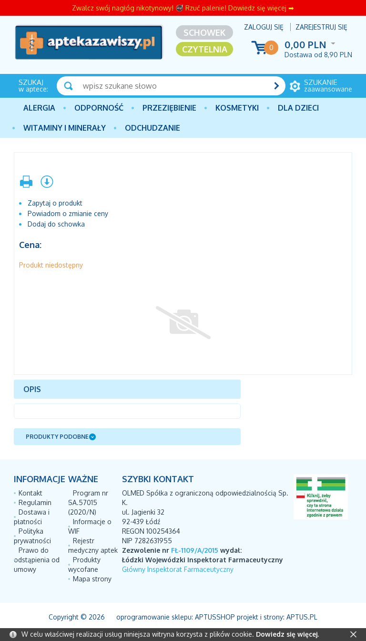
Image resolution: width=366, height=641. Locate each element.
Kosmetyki (237, 108)
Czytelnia (204, 49)
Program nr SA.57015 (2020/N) (88, 502)
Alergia (39, 108)
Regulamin (35, 502)
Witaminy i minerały (64, 128)
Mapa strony (92, 579)
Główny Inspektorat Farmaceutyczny (178, 569)
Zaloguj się (264, 27)
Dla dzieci (298, 108)
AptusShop (215, 617)
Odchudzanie (152, 128)
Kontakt (30, 493)
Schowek (204, 32)
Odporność (98, 108)
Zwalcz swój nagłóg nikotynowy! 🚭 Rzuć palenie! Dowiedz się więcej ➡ (183, 8)
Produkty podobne (57, 436)
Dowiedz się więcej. (287, 634)
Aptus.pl (301, 617)
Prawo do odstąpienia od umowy (37, 559)
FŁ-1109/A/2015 (194, 550)
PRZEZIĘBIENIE (169, 108)
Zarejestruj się (321, 27)
